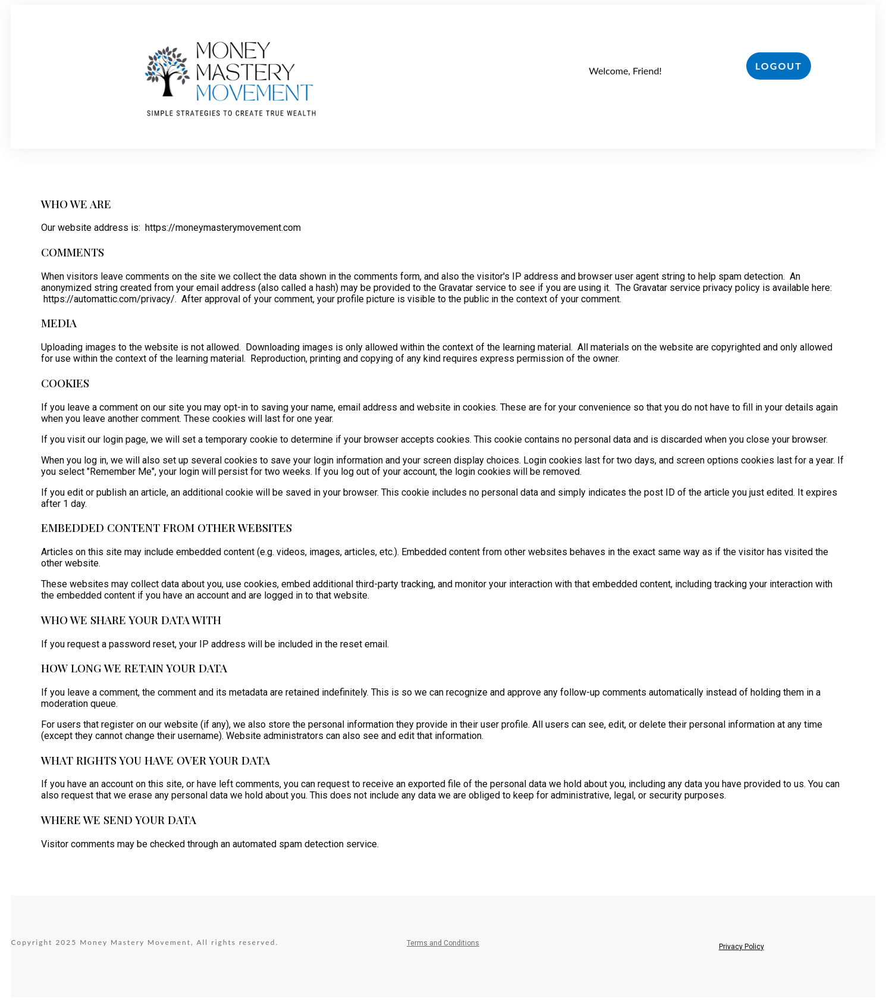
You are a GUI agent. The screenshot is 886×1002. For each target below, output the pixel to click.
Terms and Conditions (443, 943)
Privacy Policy (741, 946)
